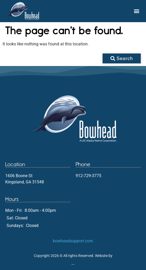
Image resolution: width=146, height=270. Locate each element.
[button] (136, 11)
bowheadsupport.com (73, 240)
